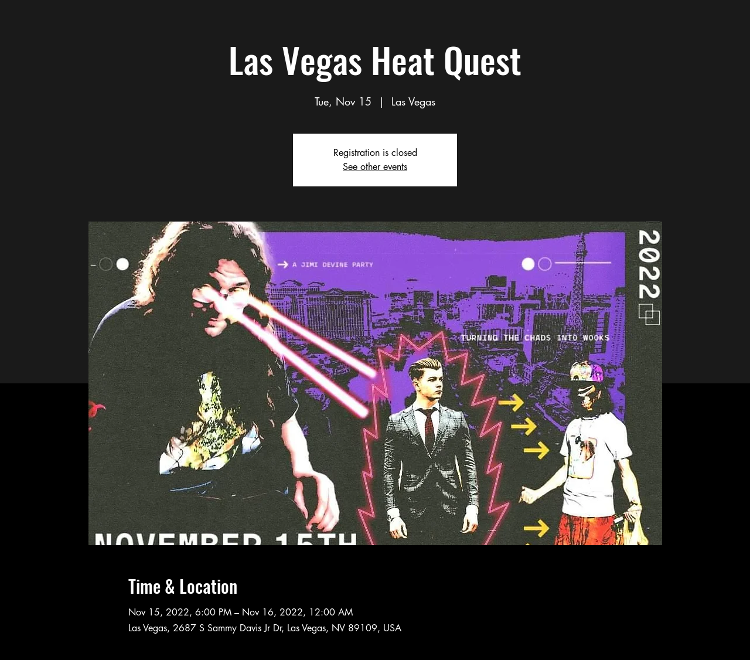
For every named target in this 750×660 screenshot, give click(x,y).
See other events (375, 167)
